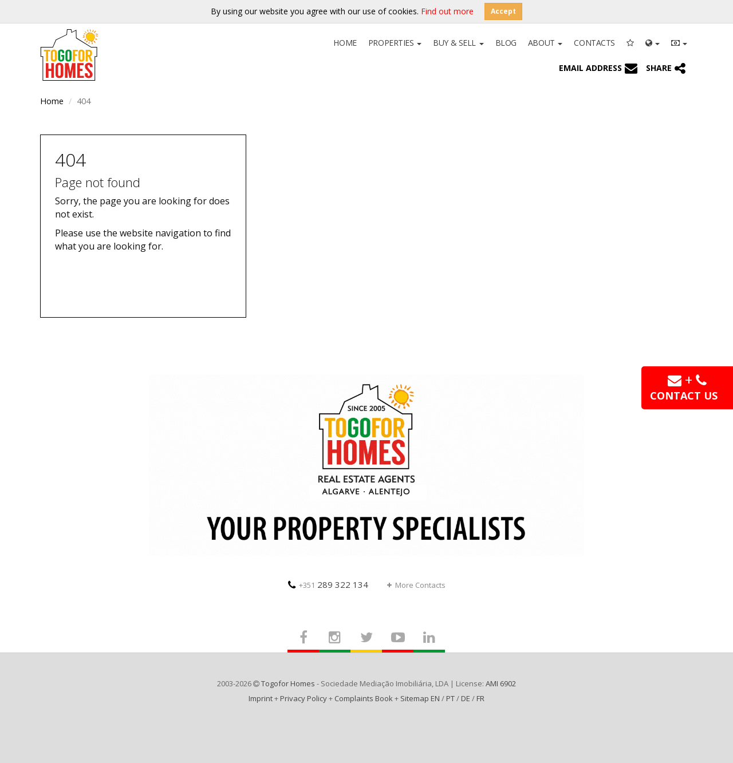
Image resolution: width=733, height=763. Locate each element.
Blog (506, 42)
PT (450, 698)
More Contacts (416, 585)
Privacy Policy (303, 698)
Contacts (594, 42)
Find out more (447, 11)
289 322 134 (328, 584)
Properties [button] (394, 42)
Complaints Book (363, 698)
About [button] (545, 42)
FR (480, 698)
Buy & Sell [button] (458, 42)
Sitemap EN (420, 698)
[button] (652, 41)
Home (344, 42)
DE (465, 698)
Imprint (261, 698)
